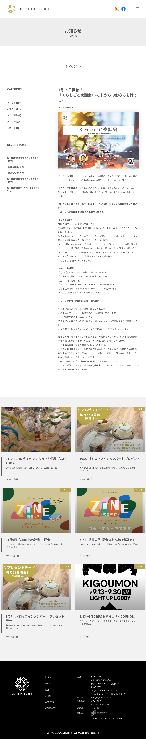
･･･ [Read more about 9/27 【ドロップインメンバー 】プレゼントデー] (7, 632)
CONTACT (50, 708)
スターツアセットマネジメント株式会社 (109, 718)
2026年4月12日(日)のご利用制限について (22, 180)
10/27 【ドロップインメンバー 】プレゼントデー (110, 460)
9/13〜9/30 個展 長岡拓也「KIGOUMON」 (108, 616)
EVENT (49, 689)
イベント (73, 66)
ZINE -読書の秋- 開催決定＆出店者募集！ (107, 539)
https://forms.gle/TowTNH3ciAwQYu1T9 (80, 292)
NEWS (48, 683)
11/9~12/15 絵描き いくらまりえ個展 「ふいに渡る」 (36, 460)
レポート (11, 127)
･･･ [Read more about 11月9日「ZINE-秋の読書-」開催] (7, 551)
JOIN (48, 695)
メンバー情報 (13, 121)
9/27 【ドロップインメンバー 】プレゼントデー (35, 618)
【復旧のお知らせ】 (16, 166)
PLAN (48, 677)
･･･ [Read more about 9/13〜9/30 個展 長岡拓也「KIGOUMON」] (81, 628)
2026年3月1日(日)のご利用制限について (23, 189)
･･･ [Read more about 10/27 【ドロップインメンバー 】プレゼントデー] (81, 474)
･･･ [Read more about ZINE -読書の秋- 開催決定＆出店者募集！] (81, 548)
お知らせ (11, 109)
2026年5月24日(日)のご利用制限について (22, 159)
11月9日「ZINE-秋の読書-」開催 (28, 539)
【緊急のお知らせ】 (16, 173)
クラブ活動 (12, 115)
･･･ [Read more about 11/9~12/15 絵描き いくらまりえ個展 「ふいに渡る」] (7, 471)
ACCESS (49, 702)
